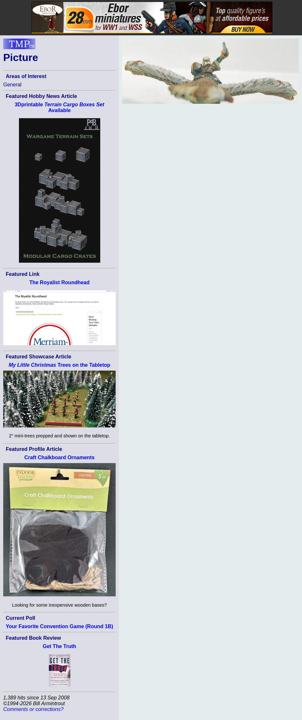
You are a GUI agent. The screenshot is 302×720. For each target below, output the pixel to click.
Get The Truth (59, 646)
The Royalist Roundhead (59, 282)
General (12, 84)
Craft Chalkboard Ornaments (59, 457)
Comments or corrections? (33, 709)
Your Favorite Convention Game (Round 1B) (59, 626)
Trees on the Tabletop (59, 365)
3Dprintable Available (59, 107)
